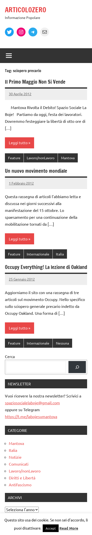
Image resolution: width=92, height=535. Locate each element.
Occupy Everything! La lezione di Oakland (46, 267)
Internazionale (38, 254)
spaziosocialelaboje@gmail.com (32, 402)
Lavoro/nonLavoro (40, 158)
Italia (60, 254)
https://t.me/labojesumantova (31, 416)
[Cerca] (77, 367)
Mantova (68, 158)
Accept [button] (51, 528)
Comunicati (18, 463)
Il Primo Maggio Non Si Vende (35, 81)
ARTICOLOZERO (25, 10)
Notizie (15, 457)
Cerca (10, 356)
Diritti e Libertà (22, 477)
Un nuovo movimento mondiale (36, 170)
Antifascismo (20, 484)
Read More (68, 528)
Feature (14, 158)
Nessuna (62, 343)
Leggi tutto (18, 142)
